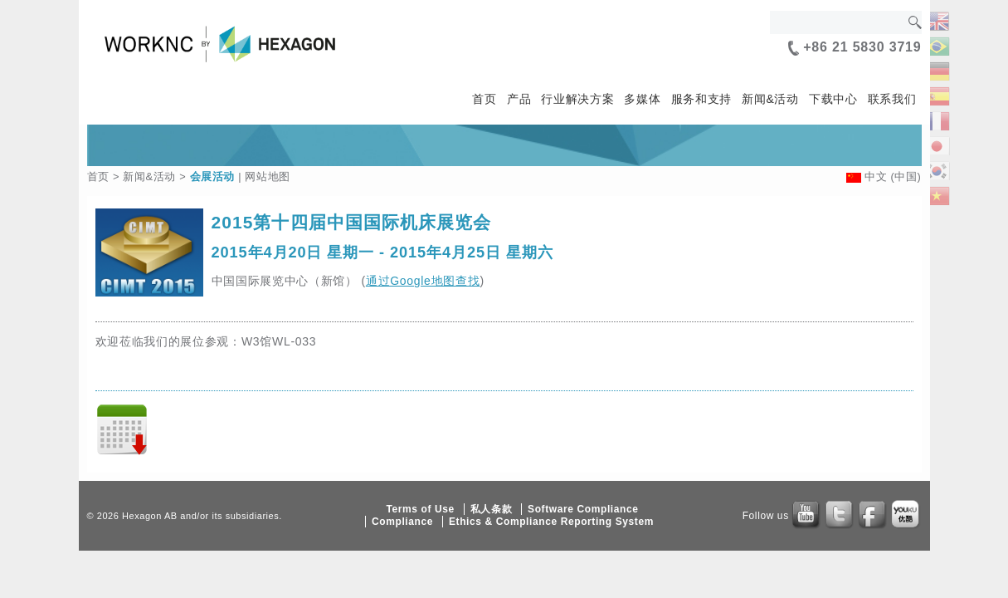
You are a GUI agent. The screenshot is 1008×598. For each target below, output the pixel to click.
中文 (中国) (893, 176)
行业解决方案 (577, 98)
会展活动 (213, 176)
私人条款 (491, 509)
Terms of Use (420, 509)
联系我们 (892, 98)
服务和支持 (702, 98)
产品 (519, 98)
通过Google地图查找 (423, 280)
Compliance (402, 521)
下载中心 (833, 98)
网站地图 (267, 176)
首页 (484, 98)
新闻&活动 (770, 98)
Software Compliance (583, 509)
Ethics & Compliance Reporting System (551, 521)
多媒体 (642, 98)
